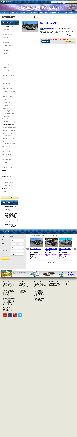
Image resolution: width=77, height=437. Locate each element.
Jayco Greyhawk (6, 146)
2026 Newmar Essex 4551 (35, 249)
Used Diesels (33, 12)
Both (12, 236)
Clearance (53, 12)
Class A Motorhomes (7, 99)
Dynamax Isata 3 (6, 86)
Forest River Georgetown (8, 103)
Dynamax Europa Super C (9, 78)
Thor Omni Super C (7, 96)
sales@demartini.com (6, 2)
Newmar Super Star (8, 290)
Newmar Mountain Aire (8, 34)
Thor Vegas (5, 121)
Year (3, 243)
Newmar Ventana (6, 42)
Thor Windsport (6, 119)
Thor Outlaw (5, 116)
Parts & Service (62, 12)
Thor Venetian (5, 50)
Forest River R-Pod (7, 185)
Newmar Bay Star (6, 111)
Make (4, 247)
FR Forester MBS (7, 308)
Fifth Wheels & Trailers (8, 176)
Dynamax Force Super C (8, 80)
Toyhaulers (5, 170)
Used (8, 236)
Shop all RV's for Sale (70, 231)
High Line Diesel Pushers (8, 26)
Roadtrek (4, 94)
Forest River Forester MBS (9, 91)
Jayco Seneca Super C (8, 88)
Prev (27, 249)
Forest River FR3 (6, 105)
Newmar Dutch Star (7, 40)
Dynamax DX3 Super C (8, 75)
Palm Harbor (5, 191)
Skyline (4, 194)
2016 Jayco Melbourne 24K (48, 23)
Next (75, 249)
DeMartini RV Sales (38, 7)
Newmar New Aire (6, 37)
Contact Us (72, 12)
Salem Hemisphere (7, 180)
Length (4, 250)
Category (5, 240)
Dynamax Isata (6, 141)
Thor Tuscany (5, 48)
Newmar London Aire (7, 32)
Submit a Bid (45, 41)
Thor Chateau (5, 165)
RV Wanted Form (72, 8)
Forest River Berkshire (8, 45)
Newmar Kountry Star (7, 62)
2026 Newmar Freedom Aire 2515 (51, 249)
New (4, 236)
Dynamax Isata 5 (6, 83)
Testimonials (73, 6)
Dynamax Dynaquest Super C (9, 72)
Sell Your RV (73, 7)
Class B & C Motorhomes (8, 124)
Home (4, 12)
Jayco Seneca (6, 307)
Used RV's (24, 12)
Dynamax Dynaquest (8, 300)
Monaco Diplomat (6, 56)
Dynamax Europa (7, 302)
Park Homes (5, 188)
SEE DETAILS (69, 41)
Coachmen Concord (7, 159)
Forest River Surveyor (7, 182)
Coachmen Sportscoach (8, 64)
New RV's (14, 12)
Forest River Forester (7, 162)
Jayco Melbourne (6, 149)
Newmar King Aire (6, 29)
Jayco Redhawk (6, 151)
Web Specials (43, 12)
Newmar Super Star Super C (9, 70)
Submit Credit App (10, 198)
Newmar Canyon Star (7, 108)
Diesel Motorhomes (7, 59)
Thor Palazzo (5, 67)
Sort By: (34, 17)
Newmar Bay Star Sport (8, 113)
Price (4, 254)
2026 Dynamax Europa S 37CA (65, 249)
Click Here (36, 258)
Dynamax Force (7, 303)
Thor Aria (4, 53)
